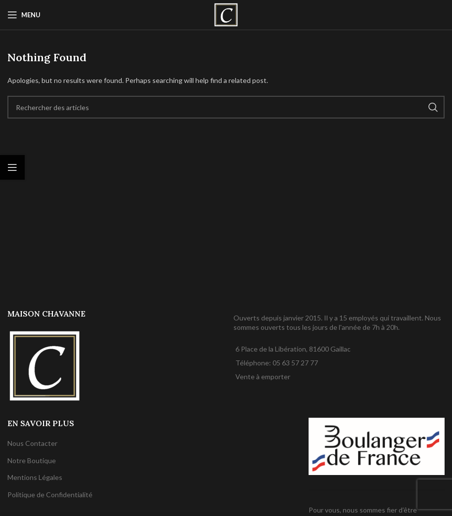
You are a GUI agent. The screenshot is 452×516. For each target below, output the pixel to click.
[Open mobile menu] (23, 15)
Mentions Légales (34, 477)
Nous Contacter (32, 443)
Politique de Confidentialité (49, 494)
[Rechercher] (226, 107)
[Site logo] (226, 14)
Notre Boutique (31, 460)
